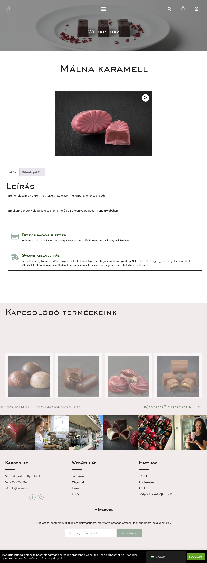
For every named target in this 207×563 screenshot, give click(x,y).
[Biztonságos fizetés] (14, 236)
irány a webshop (107, 210)
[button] (103, 9)
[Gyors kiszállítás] (14, 256)
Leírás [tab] (12, 172)
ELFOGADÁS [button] (196, 556)
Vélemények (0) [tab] (31, 172)
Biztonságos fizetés (43, 235)
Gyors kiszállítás (40, 255)
